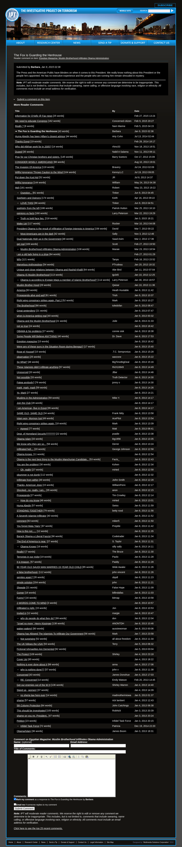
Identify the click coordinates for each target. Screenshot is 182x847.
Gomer (20, 592)
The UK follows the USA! (30, 644)
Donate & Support (67, 842)
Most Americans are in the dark (36, 233)
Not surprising (27, 638)
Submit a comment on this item (33, 99)
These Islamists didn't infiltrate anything (37, 367)
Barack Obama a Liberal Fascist (34, 536)
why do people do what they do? (37, 618)
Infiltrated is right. (26, 608)
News (43, 842)
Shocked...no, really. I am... (31, 490)
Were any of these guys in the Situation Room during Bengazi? (50, 346)
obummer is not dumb (28, 474)
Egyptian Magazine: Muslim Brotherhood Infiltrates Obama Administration (74, 58)
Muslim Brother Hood (28, 285)
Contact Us (82, 842)
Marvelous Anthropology (29, 264)
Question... (26, 192)
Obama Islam (24, 439)
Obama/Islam (24, 731)
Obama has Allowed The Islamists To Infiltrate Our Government (50, 633)
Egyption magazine (27, 341)
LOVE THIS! (27, 203)
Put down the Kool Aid (26, 177)
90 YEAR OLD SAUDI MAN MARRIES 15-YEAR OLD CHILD (49, 567)
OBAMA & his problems (29, 331)
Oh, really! (25, 469)
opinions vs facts (25, 213)
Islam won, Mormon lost (29, 418)
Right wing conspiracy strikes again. (36, 423)
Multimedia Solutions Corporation (156, 842)
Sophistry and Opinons (29, 198)
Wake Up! (22, 223)
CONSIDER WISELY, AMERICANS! (34, 162)
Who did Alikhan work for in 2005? (33, 146)
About (19, 842)
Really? (21, 551)
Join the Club (24, 403)
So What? (22, 362)
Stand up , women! (27, 690)
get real (21, 244)
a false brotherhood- (27, 572)
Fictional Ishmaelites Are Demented (35, 649)
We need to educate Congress (31, 121)
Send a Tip (53, 842)
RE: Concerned (28, 679)
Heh (17, 187)
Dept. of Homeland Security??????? (36, 433)
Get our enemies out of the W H (33, 685)
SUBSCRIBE (165, 5)
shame (20, 700)
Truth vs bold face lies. (32, 218)
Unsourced (22, 372)
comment (22, 521)
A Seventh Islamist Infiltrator (31, 515)
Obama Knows (28, 546)
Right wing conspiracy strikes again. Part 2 (39, 300)
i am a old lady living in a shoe (33, 254)
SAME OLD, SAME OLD (30, 413)
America (21, 290)
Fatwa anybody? (25, 382)
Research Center (31, 842)
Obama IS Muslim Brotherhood (33, 274)
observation (23, 356)
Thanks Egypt (22, 141)
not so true (22, 326)
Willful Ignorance (24, 182)
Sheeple (21, 587)
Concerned (23, 674)
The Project (23, 654)
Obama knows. (25, 454)
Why (19, 259)
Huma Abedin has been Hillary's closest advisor (40, 136)
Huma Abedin (24, 505)
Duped (18, 151)
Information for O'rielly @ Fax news (33, 116)
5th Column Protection (28, 705)
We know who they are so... (31, 444)
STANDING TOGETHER (30, 510)
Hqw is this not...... (26, 531)
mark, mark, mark (26, 387)
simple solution (25, 582)
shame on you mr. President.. (32, 715)
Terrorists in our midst (28, 556)
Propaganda (23, 495)
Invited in (21, 613)
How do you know (29, 500)
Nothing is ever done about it (32, 664)
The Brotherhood (26, 305)
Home (11, 842)
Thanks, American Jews (29, 485)
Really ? (19, 126)
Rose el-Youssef (25, 351)
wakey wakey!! (24, 628)
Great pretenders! (26, 310)
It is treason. (23, 562)
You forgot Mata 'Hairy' (29, 526)
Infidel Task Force (29, 726)
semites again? (25, 577)
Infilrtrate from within (27, 480)
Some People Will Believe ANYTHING (37, 336)
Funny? (21, 597)
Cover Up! (22, 659)
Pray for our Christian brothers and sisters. (37, 157)
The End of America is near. (31, 541)
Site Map (110, 842)
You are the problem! (28, 464)
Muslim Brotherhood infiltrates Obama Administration (48, 249)
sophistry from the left (28, 208)
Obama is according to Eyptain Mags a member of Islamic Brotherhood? (58, 280)
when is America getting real (32, 315)
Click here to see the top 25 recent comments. (38, 828)
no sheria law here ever (32, 695)
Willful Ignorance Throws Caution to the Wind (39, 172)
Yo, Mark (21, 392)
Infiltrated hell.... (25, 449)
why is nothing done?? (32, 669)
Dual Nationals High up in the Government (39, 239)
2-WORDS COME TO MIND (32, 603)
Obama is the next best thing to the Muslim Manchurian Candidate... (53, 459)
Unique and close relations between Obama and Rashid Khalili (50, 269)
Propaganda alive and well (31, 295)
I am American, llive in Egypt (32, 408)
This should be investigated (31, 710)
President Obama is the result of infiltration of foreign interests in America (55, 228)
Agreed (24, 428)
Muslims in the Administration (32, 397)
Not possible (23, 377)
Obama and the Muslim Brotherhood (36, 321)
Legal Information (96, 842)
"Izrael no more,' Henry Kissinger (34, 623)
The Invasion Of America (28, 167)
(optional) (23, 742)
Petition (21, 721)
